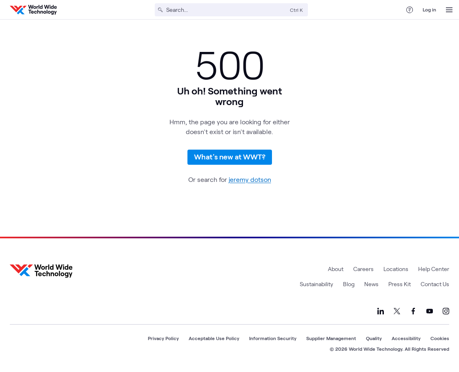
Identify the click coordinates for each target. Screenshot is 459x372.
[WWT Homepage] (33, 10)
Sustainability (316, 283)
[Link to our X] (397, 311)
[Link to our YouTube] (429, 311)
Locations (395, 268)
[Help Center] (409, 10)
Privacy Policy (163, 338)
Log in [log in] (429, 9)
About (335, 268)
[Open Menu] (449, 10)
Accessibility (406, 338)
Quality (374, 338)
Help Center (433, 268)
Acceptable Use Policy (214, 338)
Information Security (272, 338)
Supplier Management (331, 338)
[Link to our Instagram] (446, 311)
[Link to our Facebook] (413, 311)
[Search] (226, 10)
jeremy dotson (250, 179)
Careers (363, 268)
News (371, 283)
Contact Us (435, 283)
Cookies (439, 338)
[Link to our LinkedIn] (380, 311)
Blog (348, 283)
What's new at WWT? (229, 156)
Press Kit (399, 283)
